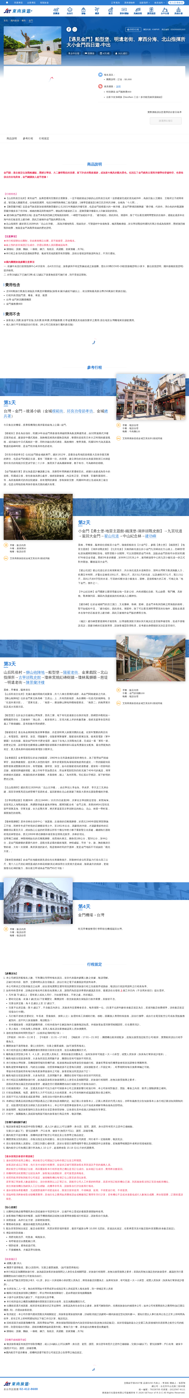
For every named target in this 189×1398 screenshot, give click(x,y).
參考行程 (28, 138)
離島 (24, 20)
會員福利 (159, 2)
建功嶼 (150, 536)
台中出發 (165, 11)
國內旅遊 (15, 20)
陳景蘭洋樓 (35, 682)
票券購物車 (129, 2)
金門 (31, 20)
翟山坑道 (111, 536)
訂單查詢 (115, 2)
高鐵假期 (138, 11)
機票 (97, 11)
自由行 (70, 11)
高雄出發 (178, 11)
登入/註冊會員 (176, 2)
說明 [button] (118, 86)
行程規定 (44, 138)
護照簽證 (151, 11)
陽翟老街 (70, 672)
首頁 (6, 20)
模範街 (57, 411)
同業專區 (18, 2)
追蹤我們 (144, 2)
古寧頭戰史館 (30, 677)
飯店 (111, 11)
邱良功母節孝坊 (80, 411)
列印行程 (133, 29)
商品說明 (12, 138)
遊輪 (83, 11)
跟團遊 (56, 11)
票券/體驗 (124, 11)
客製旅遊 (44, 2)
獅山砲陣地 (35, 672)
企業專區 (31, 2)
